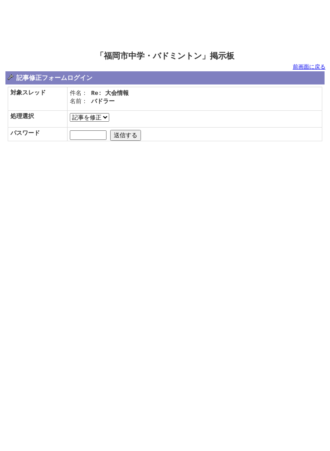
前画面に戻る (309, 67)
